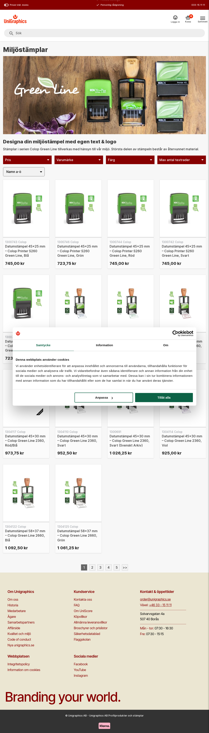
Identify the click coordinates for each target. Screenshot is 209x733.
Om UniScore (83, 611)
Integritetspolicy (19, 664)
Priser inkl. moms (16, 5)
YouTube (80, 670)
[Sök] (11, 33)
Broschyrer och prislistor (91, 628)
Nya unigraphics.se (21, 645)
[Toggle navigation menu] (202, 19)
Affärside (14, 628)
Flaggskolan (82, 639)
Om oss (13, 599)
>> (125, 567)
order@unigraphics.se (155, 599)
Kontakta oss (83, 599)
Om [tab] (165, 345)
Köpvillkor (80, 617)
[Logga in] (175, 19)
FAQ (77, 605)
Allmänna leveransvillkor (90, 622)
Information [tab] (104, 345)
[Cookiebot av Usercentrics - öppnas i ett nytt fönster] (175, 333)
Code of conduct (19, 639)
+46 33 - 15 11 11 (160, 605)
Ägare (12, 617)
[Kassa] (188, 19)
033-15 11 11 (198, 4)
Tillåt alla (163, 397)
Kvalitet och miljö (19, 634)
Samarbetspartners (21, 622)
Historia (13, 605)
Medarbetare (17, 611)
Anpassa (104, 397)
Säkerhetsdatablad (87, 634)
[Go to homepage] (15, 19)
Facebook (81, 664)
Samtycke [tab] (43, 345)
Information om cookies (24, 670)
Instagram (81, 675)
